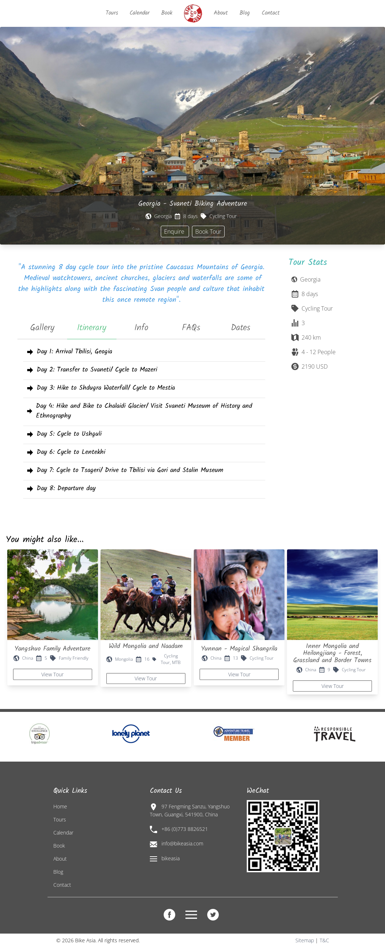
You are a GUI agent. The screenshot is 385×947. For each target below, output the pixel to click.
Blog (244, 12)
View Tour (52, 674)
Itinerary (91, 328)
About (221, 12)
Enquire (175, 231)
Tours (112, 12)
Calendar (140, 12)
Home (60, 806)
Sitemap (304, 940)
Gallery (42, 328)
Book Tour (208, 231)
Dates (240, 328)
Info (141, 328)
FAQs (191, 328)
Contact (271, 12)
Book (166, 12)
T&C (324, 940)
